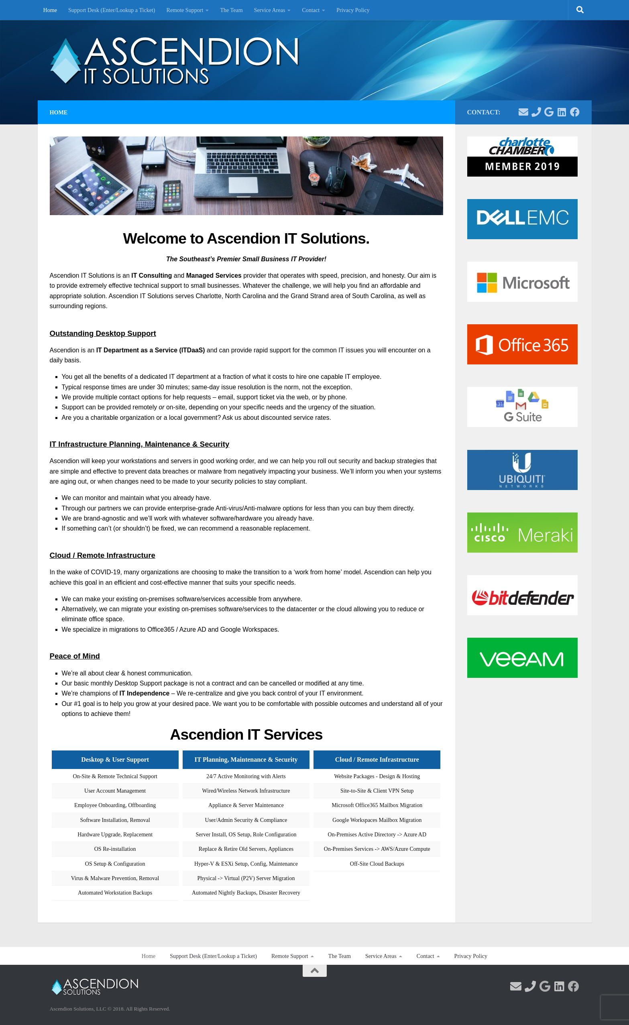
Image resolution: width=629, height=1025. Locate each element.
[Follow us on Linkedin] (562, 112)
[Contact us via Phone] (536, 112)
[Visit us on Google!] (549, 112)
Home (50, 10)
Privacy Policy (353, 10)
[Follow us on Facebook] (575, 112)
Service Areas (269, 10)
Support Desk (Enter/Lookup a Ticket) (111, 10)
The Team (231, 10)
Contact (311, 10)
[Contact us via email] (523, 112)
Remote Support (185, 10)
